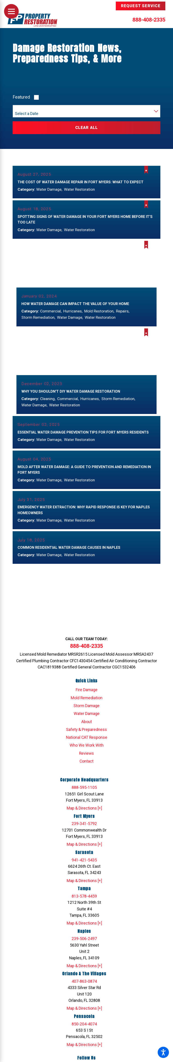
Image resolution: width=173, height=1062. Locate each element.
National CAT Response (86, 742)
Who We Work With (87, 750)
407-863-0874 (84, 986)
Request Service (140, 6)
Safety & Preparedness (86, 734)
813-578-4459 (84, 901)
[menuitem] (86, 695)
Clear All (86, 127)
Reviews (86, 758)
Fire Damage (87, 695)
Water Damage (87, 719)
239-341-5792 (84, 829)
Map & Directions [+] (84, 813)
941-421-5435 (84, 865)
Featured (21, 97)
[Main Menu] (11, 11)
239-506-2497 (84, 944)
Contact (86, 766)
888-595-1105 (84, 792)
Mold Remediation (86, 703)
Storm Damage (86, 711)
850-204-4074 (84, 1029)
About (86, 727)
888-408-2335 (149, 20)
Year (18, 108)
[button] (163, 1052)
